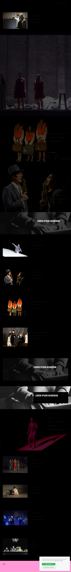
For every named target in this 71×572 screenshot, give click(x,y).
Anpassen (61, 560)
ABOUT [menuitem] (58, 3)
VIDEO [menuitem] (62, 3)
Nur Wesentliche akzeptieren (48, 567)
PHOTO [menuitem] (65, 3)
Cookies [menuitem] (4, 564)
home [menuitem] (54, 3)
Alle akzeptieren (49, 564)
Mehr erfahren (57, 560)
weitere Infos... (34, 25)
